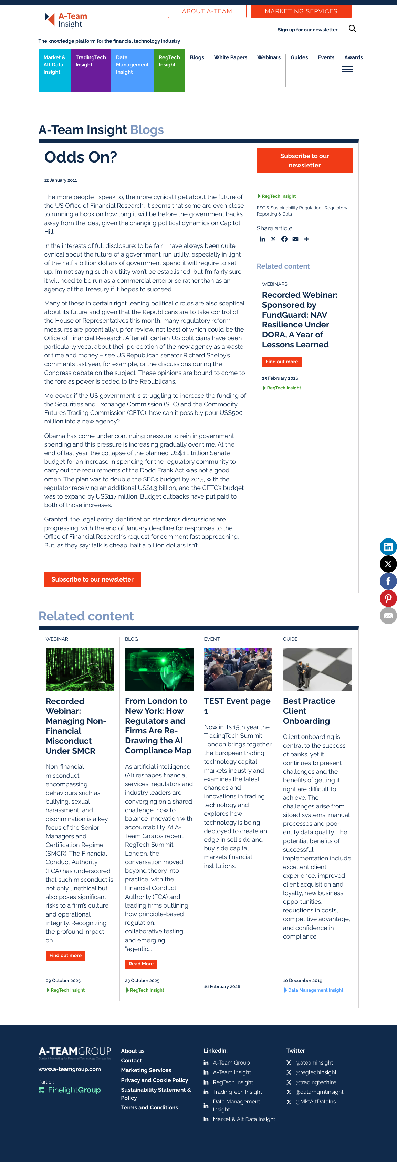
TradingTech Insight (91, 61)
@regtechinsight (316, 1072)
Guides (299, 57)
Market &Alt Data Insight (55, 64)
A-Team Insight (232, 1072)
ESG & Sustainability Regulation (289, 208)
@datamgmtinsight (320, 1092)
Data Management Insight (132, 64)
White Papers (231, 57)
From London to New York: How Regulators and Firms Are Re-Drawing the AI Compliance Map (158, 725)
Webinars (269, 57)
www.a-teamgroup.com (70, 1069)
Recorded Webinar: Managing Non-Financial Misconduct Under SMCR (76, 726)
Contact (131, 1060)
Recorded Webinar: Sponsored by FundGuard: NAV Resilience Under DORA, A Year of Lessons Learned (300, 319)
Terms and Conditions (149, 1107)
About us (133, 1051)
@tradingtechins (316, 1082)
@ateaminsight (314, 1062)
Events (326, 57)
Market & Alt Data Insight (244, 1119)
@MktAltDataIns (316, 1101)
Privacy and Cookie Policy (154, 1080)
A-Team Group (231, 1062)
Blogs (197, 57)
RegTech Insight (169, 61)
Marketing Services (301, 11)
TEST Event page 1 (237, 706)
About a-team (207, 11)
